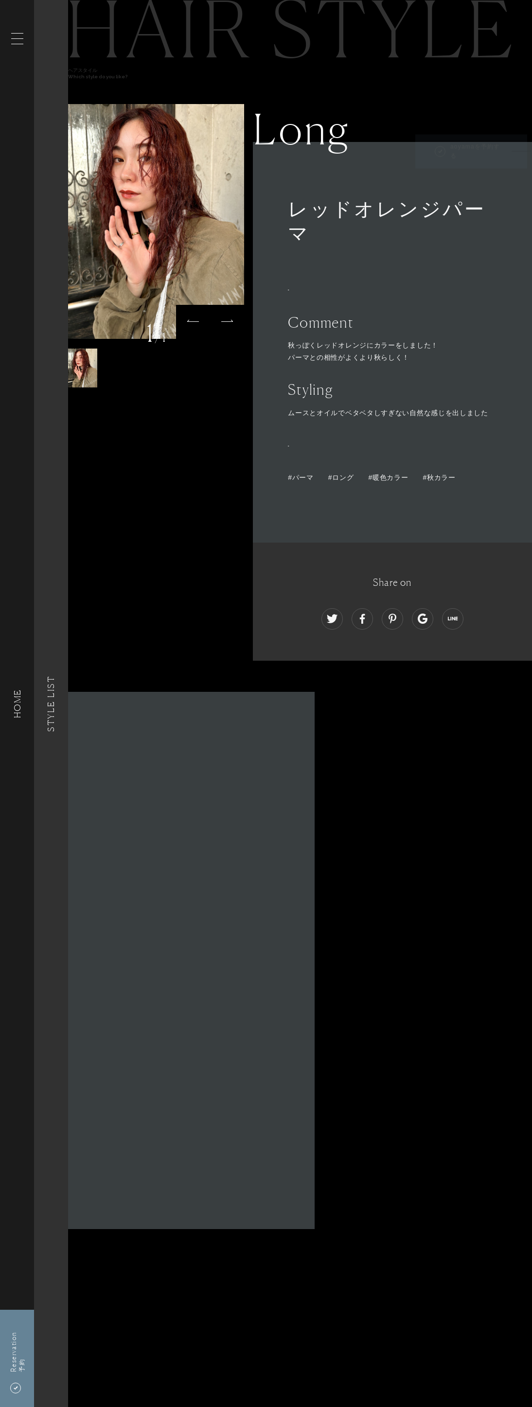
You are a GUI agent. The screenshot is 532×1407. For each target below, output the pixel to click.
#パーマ (301, 477)
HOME (17, 703)
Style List (51, 703)
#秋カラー (439, 477)
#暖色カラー (388, 477)
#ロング (341, 477)
